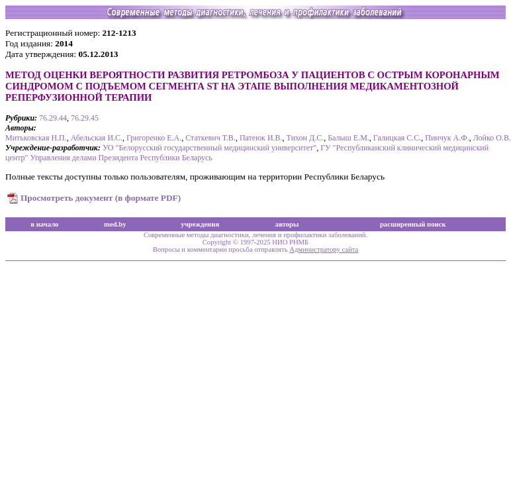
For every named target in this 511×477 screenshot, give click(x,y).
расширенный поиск (413, 224)
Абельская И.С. (96, 137)
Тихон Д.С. (305, 137)
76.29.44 (53, 118)
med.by (115, 224)
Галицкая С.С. (397, 137)
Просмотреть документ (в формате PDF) (101, 198)
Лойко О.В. (492, 137)
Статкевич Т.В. (210, 137)
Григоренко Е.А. (153, 137)
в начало (44, 224)
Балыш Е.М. (348, 137)
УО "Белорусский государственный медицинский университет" (209, 147)
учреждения (200, 224)
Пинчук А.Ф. (447, 137)
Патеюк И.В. (261, 137)
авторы (287, 224)
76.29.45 (85, 118)
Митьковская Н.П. (36, 137)
